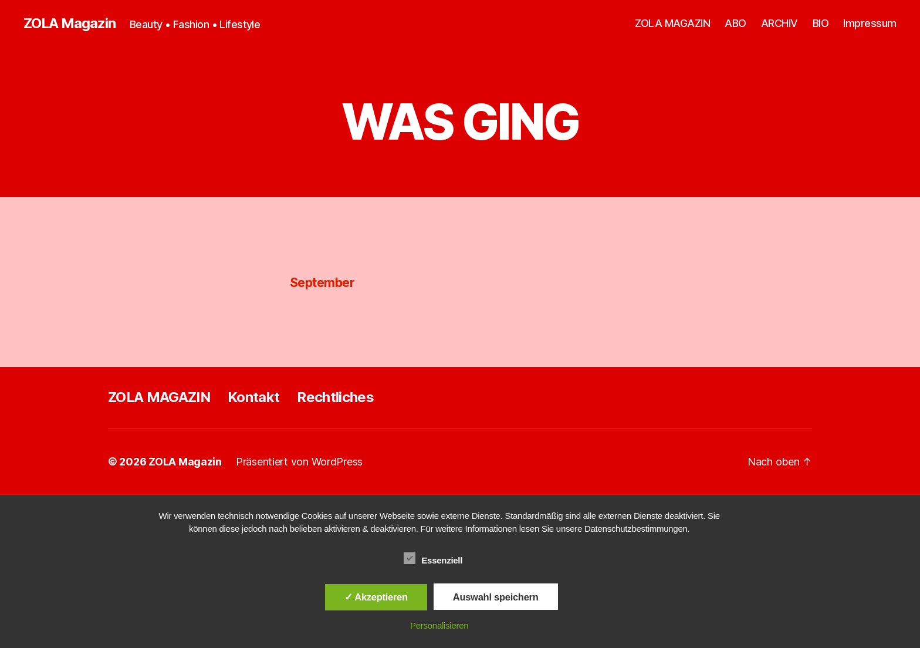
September (322, 282)
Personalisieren (439, 625)
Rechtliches (335, 397)
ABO (735, 23)
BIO (821, 23)
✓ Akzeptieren (376, 597)
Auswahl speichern (496, 597)
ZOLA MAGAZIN (672, 23)
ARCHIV (779, 23)
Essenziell (439, 558)
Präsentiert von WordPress (299, 461)
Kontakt (253, 397)
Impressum (870, 23)
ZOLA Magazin (69, 23)
